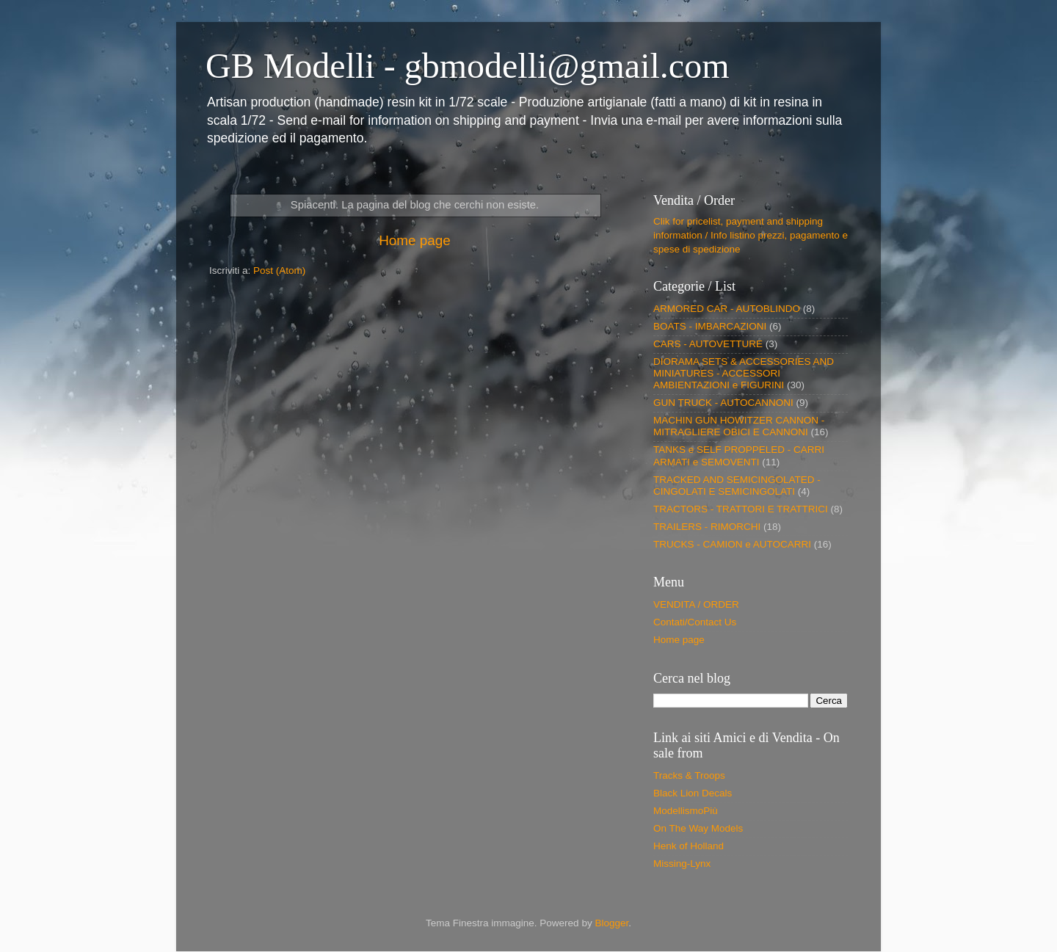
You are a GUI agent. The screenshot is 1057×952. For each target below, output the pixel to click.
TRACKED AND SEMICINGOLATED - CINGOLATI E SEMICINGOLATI (737, 485)
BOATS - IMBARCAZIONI (709, 326)
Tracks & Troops (689, 775)
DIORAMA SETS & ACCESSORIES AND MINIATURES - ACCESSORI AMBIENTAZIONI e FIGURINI (743, 373)
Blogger (611, 923)
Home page (415, 240)
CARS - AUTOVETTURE (708, 343)
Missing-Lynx (682, 863)
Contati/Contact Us (694, 622)
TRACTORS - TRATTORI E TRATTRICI (740, 509)
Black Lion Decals (692, 793)
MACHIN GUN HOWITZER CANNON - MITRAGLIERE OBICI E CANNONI (738, 426)
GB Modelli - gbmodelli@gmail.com (467, 65)
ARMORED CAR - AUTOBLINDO (726, 308)
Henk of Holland (688, 845)
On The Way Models (698, 828)
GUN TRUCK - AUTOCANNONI (723, 402)
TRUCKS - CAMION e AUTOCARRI (732, 544)
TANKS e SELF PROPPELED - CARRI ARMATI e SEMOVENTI (738, 455)
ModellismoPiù (685, 810)
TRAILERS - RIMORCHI (706, 526)
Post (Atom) (279, 270)
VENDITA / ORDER (696, 604)
